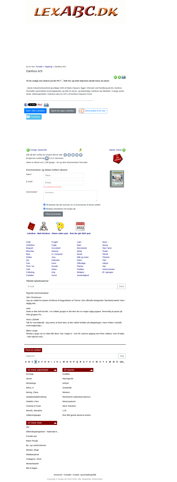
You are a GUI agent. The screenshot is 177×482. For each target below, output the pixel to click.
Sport (104, 242)
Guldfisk (66, 374)
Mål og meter (83, 257)
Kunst (54, 275)
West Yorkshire (69, 406)
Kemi (54, 263)
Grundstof (56, 248)
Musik (79, 254)
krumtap (29, 374)
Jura (53, 257)
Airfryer (65, 383)
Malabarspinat (32, 454)
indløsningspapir (33, 415)
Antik (28, 242)
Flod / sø (30, 266)
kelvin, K (30, 388)
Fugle (54, 245)
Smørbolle (67, 388)
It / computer (57, 254)
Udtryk (105, 263)
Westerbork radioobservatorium (76, 397)
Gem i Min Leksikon (35, 111)
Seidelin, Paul (32, 401)
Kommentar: (32, 192)
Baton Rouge (32, 441)
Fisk (28, 263)
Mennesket (82, 248)
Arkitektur (30, 245)
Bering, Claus (32, 392)
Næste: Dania (117, 150)
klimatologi (31, 383)
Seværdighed (83, 275)
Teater (105, 251)
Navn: (29, 174)
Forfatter (30, 275)
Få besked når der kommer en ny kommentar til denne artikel (73, 205)
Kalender (56, 260)
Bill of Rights (31, 468)
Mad (79, 245)
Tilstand (105, 257)
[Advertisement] (76, 43)
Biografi (29, 248)
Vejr (104, 266)
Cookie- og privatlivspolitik (84, 475)
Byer (28, 254)
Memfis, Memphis (34, 410)
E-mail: (29, 181)
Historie (55, 251)
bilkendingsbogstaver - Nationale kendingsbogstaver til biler (43, 431)
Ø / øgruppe (107, 272)
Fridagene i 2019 (33, 459)
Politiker (80, 269)
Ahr (27, 427)
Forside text (31, 436)
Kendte (55, 266)
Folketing (30, 272)
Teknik (105, 254)
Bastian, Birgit (32, 450)
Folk (28, 269)
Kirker (54, 269)
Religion (80, 272)
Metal (79, 251)
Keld (28, 308)
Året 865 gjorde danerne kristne (76, 415)
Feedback (35, 117)
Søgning (48, 66)
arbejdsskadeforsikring (36, 397)
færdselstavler (32, 463)
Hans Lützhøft (32, 319)
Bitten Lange (31, 330)
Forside (39, 66)
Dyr (27, 260)
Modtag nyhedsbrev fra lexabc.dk (61, 209)
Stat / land (106, 248)
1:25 (64, 410)
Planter (80, 266)
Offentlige (81, 263)
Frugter (55, 242)
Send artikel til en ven (95, 111)
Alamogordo (67, 378)
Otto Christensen (33, 297)
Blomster (30, 251)
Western (66, 392)
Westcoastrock (69, 401)
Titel (104, 260)
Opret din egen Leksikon (62, 111)
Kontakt (67, 475)
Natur (79, 260)
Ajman (29, 378)
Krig (53, 272)
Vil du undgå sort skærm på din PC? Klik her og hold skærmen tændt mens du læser (67, 81)
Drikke (29, 257)
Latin (79, 242)
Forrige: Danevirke (36, 150)
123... (122, 362)
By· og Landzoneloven (36, 445)
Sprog (105, 245)
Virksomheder (108, 269)
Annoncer (58, 475)
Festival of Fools (33, 406)
